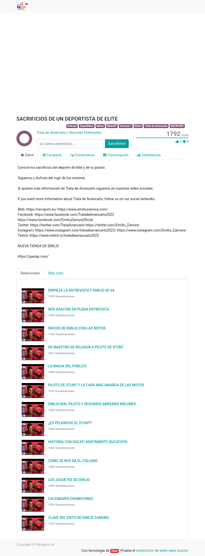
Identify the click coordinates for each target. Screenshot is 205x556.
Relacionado (30, 273)
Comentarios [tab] (82, 155)
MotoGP (111, 126)
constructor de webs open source (162, 551)
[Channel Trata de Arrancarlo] (23, 144)
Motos (100, 126)
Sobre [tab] (27, 155)
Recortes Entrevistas (85, 133)
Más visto (55, 273)
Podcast (72, 126)
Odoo (114, 551)
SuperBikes (87, 126)
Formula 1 (125, 126)
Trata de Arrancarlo (156, 126)
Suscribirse (116, 144)
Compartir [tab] (52, 155)
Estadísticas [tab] (149, 155)
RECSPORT (177, 126)
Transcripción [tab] (115, 155)
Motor (138, 126)
